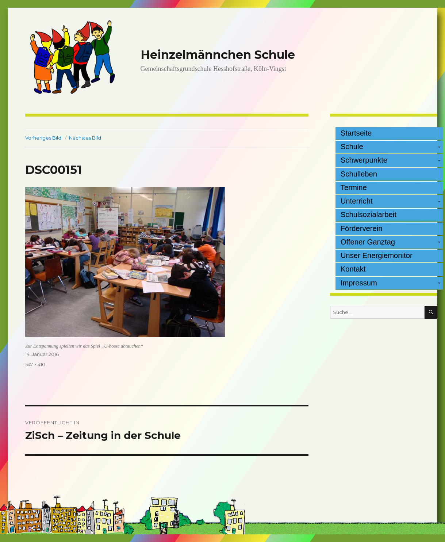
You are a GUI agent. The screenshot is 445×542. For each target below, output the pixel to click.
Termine (354, 187)
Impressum (359, 283)
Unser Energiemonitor (377, 255)
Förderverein (362, 228)
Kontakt (353, 269)
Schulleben (359, 174)
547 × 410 (35, 364)
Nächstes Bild (85, 138)
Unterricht (357, 201)
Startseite (356, 133)
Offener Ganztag (368, 242)
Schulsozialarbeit (368, 215)
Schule (352, 147)
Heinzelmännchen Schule (218, 55)
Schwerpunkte (364, 160)
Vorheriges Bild (43, 138)
